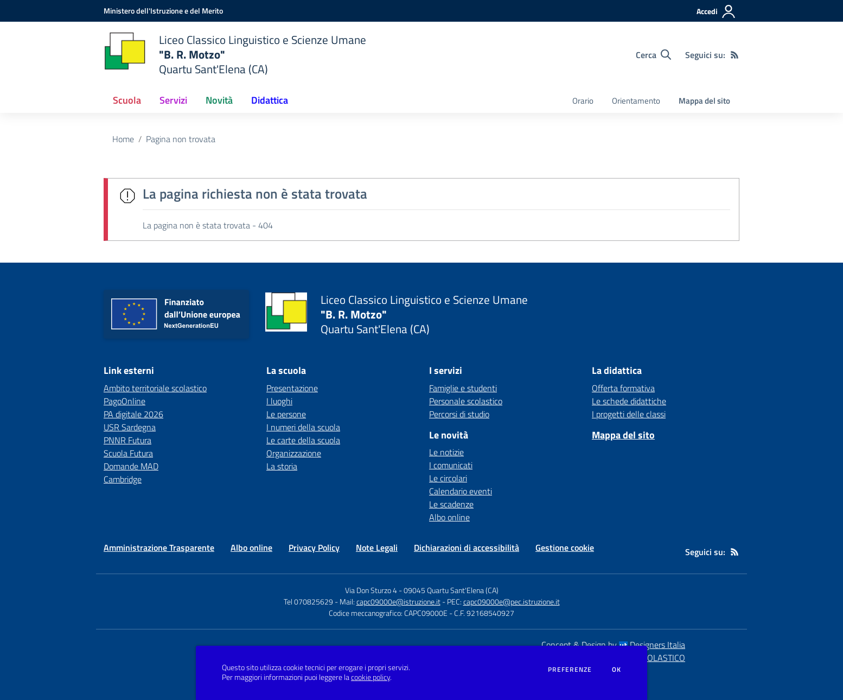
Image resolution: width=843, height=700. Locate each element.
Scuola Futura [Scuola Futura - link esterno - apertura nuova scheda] (128, 453)
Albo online (449, 517)
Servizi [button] (173, 100)
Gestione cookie (564, 547)
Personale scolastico (465, 401)
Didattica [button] (269, 100)
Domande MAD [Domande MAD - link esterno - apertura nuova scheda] (131, 466)
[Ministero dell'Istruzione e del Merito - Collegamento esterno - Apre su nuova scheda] (163, 10)
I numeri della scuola (303, 427)
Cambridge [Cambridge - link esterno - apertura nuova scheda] (123, 479)
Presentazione (292, 387)
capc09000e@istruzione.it (398, 601)
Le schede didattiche (629, 401)
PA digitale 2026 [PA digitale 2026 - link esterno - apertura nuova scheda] (133, 414)
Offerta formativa (623, 387)
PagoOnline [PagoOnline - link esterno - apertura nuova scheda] (124, 401)
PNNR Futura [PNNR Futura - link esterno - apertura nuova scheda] (127, 440)
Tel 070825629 (308, 601)
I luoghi (279, 401)
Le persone (286, 414)
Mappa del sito (704, 100)
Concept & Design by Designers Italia (613, 644)
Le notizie (446, 452)
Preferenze (570, 669)
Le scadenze (451, 504)
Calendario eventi (460, 491)
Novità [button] (219, 100)
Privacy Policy (314, 547)
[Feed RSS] (734, 55)
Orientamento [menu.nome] (636, 100)
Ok (617, 669)
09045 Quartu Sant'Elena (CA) (451, 590)
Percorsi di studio (459, 414)
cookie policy (370, 677)
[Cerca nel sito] (653, 55)
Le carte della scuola (303, 440)
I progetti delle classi (629, 414)
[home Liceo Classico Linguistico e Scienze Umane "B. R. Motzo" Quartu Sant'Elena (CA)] (235, 55)
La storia (281, 466)
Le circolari (448, 478)
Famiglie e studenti (463, 387)
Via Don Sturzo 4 (371, 590)
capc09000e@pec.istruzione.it (511, 601)
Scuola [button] (127, 100)
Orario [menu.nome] (582, 100)
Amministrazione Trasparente (159, 547)
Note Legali (377, 547)
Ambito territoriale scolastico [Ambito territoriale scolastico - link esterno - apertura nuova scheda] (155, 387)
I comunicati (450, 465)
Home (123, 138)
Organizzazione (293, 453)
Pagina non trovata (180, 138)
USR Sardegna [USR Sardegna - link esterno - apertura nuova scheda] (130, 427)
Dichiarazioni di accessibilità (466, 547)
